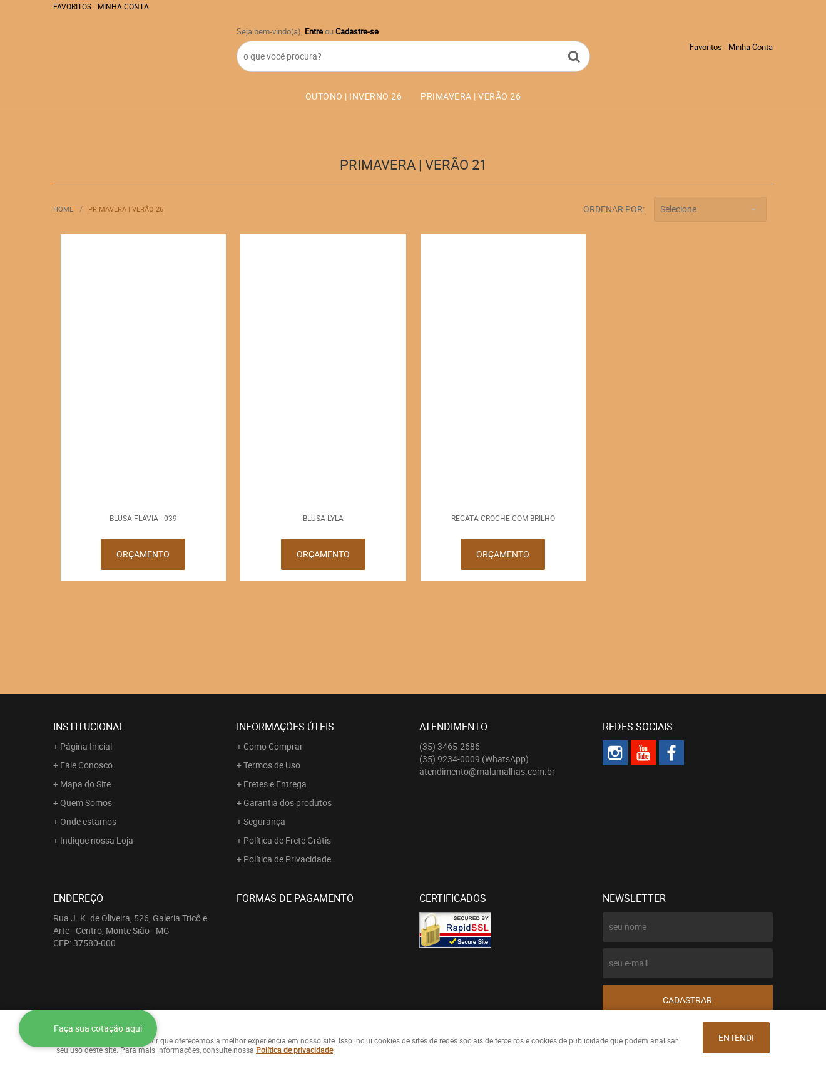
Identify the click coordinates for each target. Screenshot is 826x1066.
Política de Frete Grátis (287, 840)
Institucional (89, 726)
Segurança (264, 821)
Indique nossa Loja (96, 840)
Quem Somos (86, 803)
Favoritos (72, 6)
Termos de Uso (271, 765)
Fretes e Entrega (275, 784)
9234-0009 (474, 759)
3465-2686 (449, 746)
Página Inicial (86, 746)
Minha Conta (123, 6)
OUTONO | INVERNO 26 (353, 96)
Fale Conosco (86, 765)
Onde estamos (88, 821)
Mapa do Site (85, 784)
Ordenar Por (613, 209)
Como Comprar (273, 746)
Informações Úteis (285, 726)
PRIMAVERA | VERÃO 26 (471, 96)
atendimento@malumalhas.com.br (487, 771)
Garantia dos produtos (287, 803)
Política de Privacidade (287, 859)
